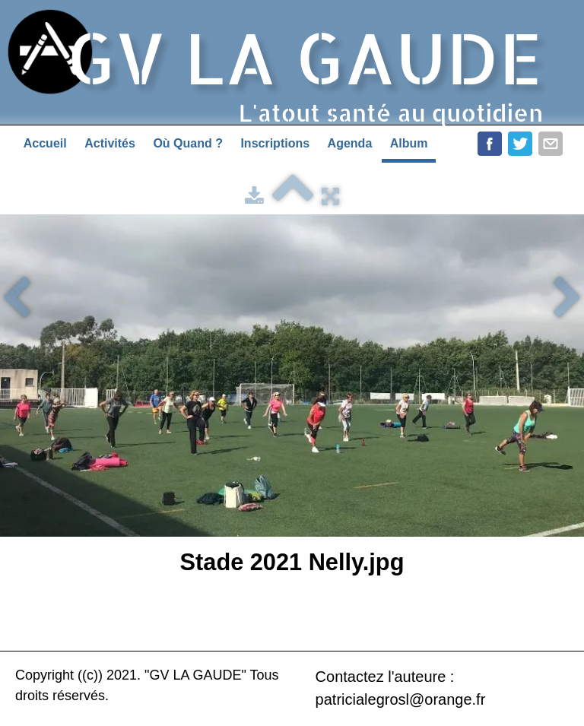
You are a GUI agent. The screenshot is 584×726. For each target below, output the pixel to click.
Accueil (45, 143)
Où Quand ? (188, 143)
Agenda (350, 143)
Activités (109, 143)
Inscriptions (274, 143)
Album (409, 143)
